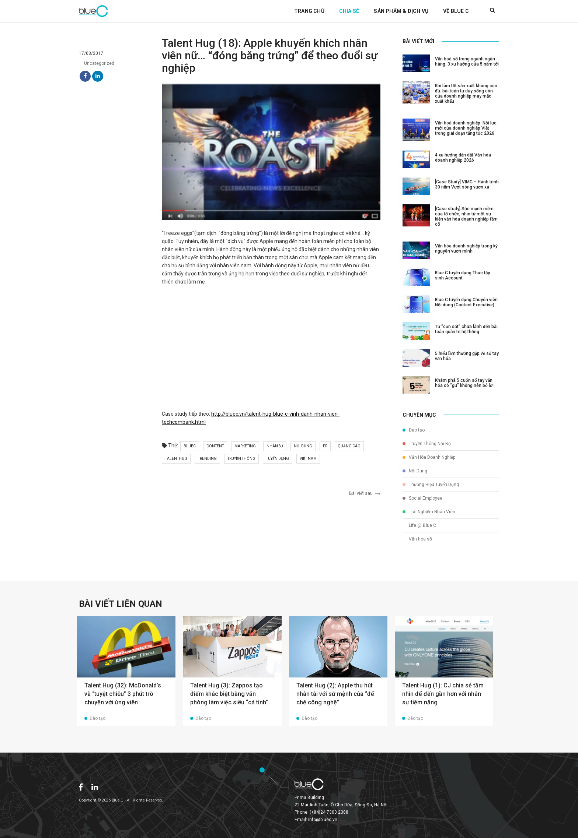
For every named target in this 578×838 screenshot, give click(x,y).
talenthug (176, 459)
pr (325, 446)
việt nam (308, 459)
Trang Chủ (309, 11)
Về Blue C (456, 11)
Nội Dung (415, 470)
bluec (190, 446)
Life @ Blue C (419, 525)
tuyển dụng (277, 459)
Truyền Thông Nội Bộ (427, 443)
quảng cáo (349, 446)
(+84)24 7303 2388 (329, 812)
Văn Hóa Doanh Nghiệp (429, 457)
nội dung (303, 446)
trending (207, 459)
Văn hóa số (417, 539)
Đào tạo (414, 430)
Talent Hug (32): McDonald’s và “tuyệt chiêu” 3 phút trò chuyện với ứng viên (122, 694)
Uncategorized (96, 63)
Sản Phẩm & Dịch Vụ (401, 11)
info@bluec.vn (322, 819)
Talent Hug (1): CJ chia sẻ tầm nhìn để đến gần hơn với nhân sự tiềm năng (443, 694)
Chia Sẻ (349, 11)
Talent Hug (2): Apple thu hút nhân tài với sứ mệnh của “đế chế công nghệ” (335, 694)
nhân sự (275, 446)
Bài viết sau (364, 493)
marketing (245, 446)
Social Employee (422, 498)
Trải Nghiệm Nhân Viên (429, 511)
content (215, 446)
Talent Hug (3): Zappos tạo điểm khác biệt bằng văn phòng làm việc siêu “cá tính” (229, 694)
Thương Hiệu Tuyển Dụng (431, 484)
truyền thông (241, 459)
